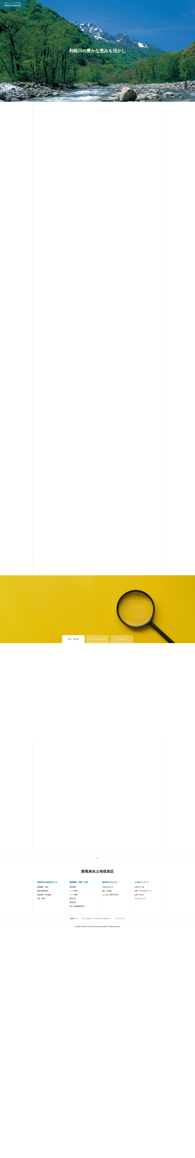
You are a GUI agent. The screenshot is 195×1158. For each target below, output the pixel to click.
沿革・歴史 (41, 1126)
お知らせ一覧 (53, 4)
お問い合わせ (142, 4)
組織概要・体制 (42, 1115)
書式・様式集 (107, 1119)
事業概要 (73, 1115)
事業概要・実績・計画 (89, 4)
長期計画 (73, 1130)
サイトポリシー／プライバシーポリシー (96, 1146)
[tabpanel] (97, 51)
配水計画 (73, 1126)
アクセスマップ (140, 1126)
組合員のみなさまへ (107, 4)
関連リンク (74, 1146)
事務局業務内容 (42, 1119)
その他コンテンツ (142, 1110)
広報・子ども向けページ (125, 4)
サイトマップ (120, 1146)
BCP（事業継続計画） (78, 1134)
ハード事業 (74, 1123)
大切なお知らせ (107, 1115)
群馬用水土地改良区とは (69, 4)
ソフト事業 (74, 1119)
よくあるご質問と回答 (110, 1123)
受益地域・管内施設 (44, 1123)
